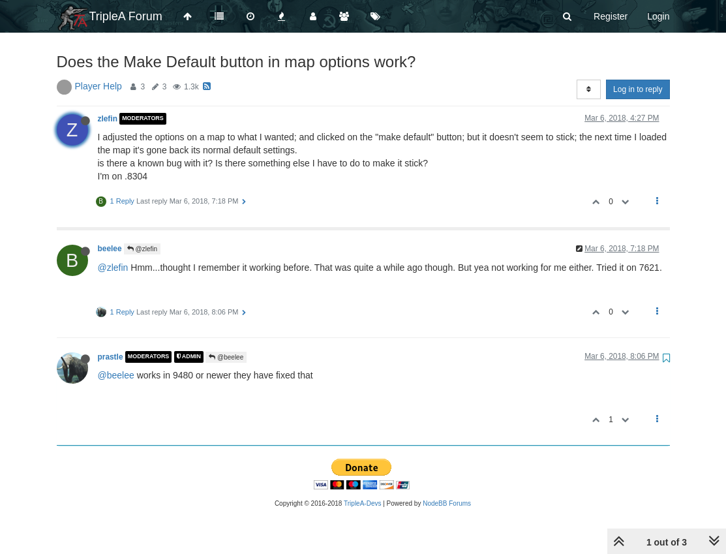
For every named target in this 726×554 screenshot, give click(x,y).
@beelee (226, 357)
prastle (110, 357)
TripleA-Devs (362, 503)
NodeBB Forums (447, 503)
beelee (110, 248)
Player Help (98, 86)
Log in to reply (637, 89)
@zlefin (142, 249)
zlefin (107, 118)
